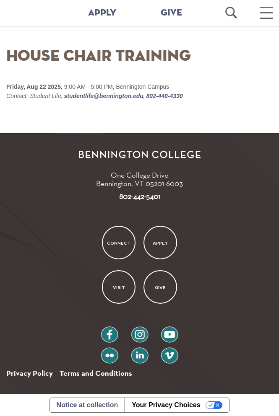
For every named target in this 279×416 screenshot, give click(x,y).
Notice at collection (87, 404)
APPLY (102, 13)
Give (160, 287)
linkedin (139, 352)
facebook (109, 331)
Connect (118, 242)
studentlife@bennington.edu (104, 96)
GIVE (171, 13)
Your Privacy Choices (166, 404)
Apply (160, 242)
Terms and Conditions (96, 373)
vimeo (169, 352)
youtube (169, 331)
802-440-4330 (164, 96)
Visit (119, 287)
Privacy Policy (29, 373)
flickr (109, 352)
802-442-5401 (139, 196)
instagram (139, 331)
